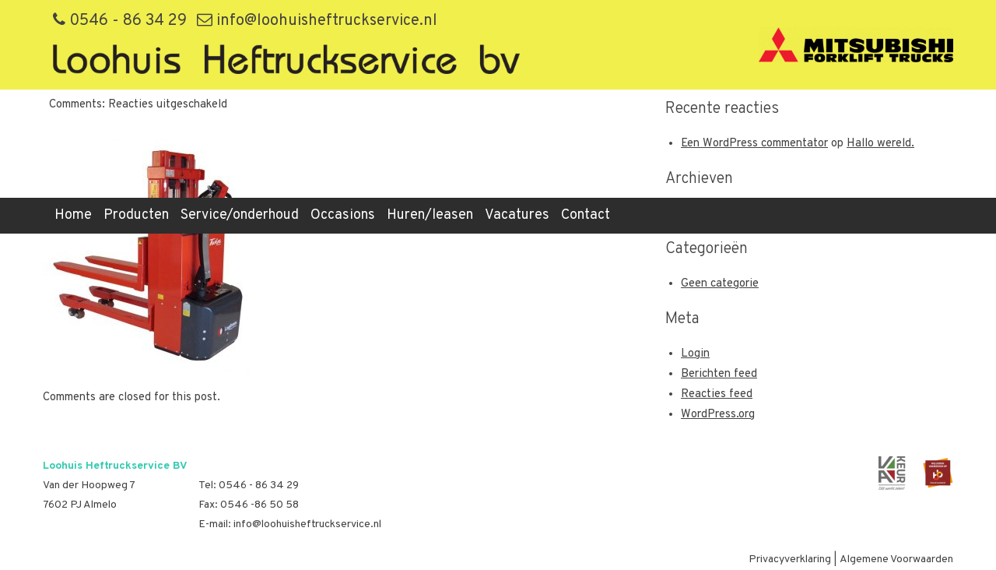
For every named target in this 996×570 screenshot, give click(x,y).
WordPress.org (718, 414)
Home (73, 215)
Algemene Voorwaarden (896, 559)
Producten (136, 215)
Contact (585, 215)
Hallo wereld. (880, 143)
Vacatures (517, 215)
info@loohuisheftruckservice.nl (317, 21)
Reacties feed (716, 394)
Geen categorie (720, 283)
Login (695, 354)
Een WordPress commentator (754, 143)
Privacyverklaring (790, 559)
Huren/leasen (430, 215)
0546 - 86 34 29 (120, 21)
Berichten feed (719, 374)
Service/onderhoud (240, 215)
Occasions (342, 215)
